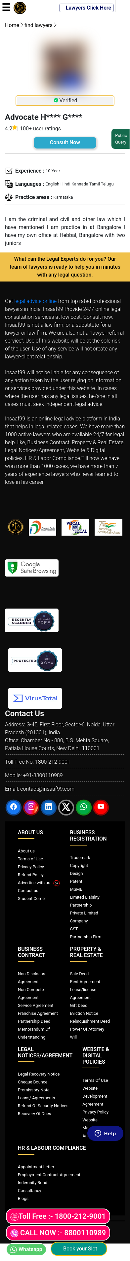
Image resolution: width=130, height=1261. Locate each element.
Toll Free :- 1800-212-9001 (58, 1216)
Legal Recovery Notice (39, 1074)
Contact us (28, 890)
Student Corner (32, 898)
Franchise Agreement (38, 1013)
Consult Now (65, 142)
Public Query (120, 139)
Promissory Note (34, 1089)
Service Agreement (35, 1005)
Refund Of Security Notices (43, 1105)
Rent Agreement (85, 981)
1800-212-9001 (52, 762)
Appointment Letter (36, 1166)
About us (26, 850)
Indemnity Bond (32, 1182)
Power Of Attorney (87, 1029)
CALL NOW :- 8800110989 (58, 1233)
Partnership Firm (86, 936)
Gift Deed (79, 1005)
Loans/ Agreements (36, 1097)
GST (74, 928)
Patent (76, 881)
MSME (76, 889)
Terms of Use (30, 858)
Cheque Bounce (32, 1081)
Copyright (79, 865)
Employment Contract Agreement (49, 1174)
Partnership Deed (34, 1021)
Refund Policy (31, 874)
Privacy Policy (31, 866)
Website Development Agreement (94, 1096)
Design (76, 873)
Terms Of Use (95, 1080)
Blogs (23, 1198)
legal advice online (35, 301)
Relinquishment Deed (90, 1021)
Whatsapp (26, 1249)
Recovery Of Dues (34, 1113)
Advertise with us (39, 882)
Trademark (80, 857)
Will (73, 1037)
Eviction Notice (84, 1013)
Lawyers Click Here (86, 8)
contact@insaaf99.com (47, 789)
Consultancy (29, 1190)
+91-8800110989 (43, 775)
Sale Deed (79, 973)
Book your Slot (79, 1248)
